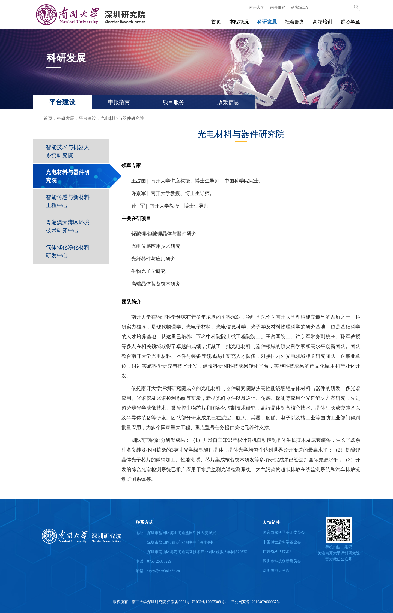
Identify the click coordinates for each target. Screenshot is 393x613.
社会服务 (295, 22)
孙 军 (138, 206)
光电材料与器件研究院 (122, 118)
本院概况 (239, 22)
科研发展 (267, 22)
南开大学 (256, 7)
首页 (216, 22)
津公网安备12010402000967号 (255, 602)
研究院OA (299, 7)
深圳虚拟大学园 (276, 571)
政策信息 (228, 102)
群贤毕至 (350, 22)
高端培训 (322, 22)
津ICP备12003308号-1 (209, 602)
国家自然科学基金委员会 (284, 532)
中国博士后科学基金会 (282, 542)
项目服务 (173, 102)
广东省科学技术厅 (278, 552)
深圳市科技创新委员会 (282, 561)
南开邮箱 (277, 7)
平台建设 (62, 102)
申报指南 (119, 102)
